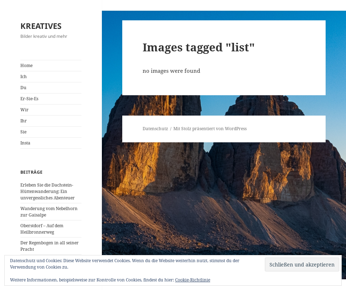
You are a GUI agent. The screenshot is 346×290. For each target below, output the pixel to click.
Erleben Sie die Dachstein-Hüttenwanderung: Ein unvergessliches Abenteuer (47, 191)
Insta (25, 143)
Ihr (23, 121)
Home (26, 65)
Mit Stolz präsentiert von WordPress (210, 129)
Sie (23, 132)
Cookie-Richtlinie (192, 280)
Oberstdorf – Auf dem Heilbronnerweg (41, 229)
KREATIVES (40, 25)
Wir (24, 110)
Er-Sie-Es (29, 99)
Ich (23, 76)
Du (23, 88)
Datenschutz (155, 129)
